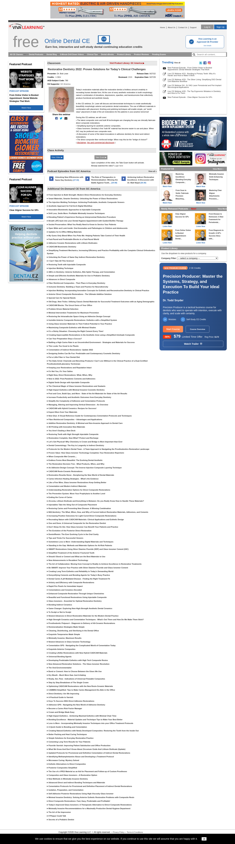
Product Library (124, 54)
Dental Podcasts (36, 54)
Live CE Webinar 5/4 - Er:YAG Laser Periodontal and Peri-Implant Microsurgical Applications (194, 86)
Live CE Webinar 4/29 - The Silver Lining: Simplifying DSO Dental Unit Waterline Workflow (194, 80)
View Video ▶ (57, 157)
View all (177, 63)
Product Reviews (141, 54)
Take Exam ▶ (100, 157)
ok (204, 839)
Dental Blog (52, 54)
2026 (130, 77)
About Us (171, 27)
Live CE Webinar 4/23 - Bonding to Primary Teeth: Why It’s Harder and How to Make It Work (192, 74)
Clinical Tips (92, 54)
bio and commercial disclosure (100, 142)
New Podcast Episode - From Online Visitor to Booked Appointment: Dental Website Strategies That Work (190, 69)
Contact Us (182, 27)
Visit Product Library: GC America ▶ (127, 63)
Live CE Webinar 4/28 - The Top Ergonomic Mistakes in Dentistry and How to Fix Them (194, 92)
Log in (207, 27)
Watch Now (26, 108)
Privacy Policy (118, 832)
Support (193, 27)
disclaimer (81, 142)
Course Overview (197, 329)
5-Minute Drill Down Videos (72, 54)
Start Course (173, 329)
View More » (218, 169)
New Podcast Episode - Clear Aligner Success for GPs (190, 97)
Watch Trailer (193, 344)
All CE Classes (16, 54)
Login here (118, 166)
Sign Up (220, 27)
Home (162, 27)
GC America (65, 84)
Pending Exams (159, 54)
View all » (152, 171)
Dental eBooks (107, 54)
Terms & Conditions (135, 832)
